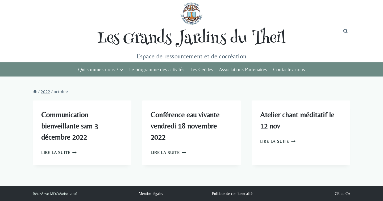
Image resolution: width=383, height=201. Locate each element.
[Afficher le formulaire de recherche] (345, 31)
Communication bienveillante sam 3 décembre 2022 (69, 125)
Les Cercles (201, 69)
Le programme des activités (156, 69)
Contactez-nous (289, 69)
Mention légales (151, 193)
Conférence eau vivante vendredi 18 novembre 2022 (185, 125)
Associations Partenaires (243, 69)
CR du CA (342, 193)
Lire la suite (59, 152)
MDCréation (59, 194)
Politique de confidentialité (232, 193)
